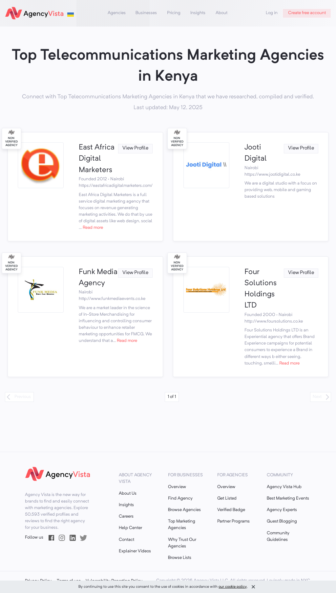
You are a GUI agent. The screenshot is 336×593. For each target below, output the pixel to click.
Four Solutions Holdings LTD (260, 289)
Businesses (146, 13)
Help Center (130, 528)
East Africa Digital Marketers (97, 159)
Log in (272, 13)
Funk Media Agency (98, 277)
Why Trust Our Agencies (182, 543)
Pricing (173, 13)
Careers (126, 516)
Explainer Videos (135, 551)
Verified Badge (231, 510)
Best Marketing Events (288, 498)
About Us (127, 493)
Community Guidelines (278, 536)
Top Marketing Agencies (181, 524)
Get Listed (227, 498)
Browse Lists (179, 558)
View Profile (135, 148)
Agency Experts (282, 510)
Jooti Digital (255, 153)
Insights (197, 13)
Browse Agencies (184, 510)
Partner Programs (233, 521)
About (221, 13)
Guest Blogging (282, 521)
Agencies (117, 13)
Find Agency (180, 498)
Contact (126, 540)
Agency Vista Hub (284, 487)
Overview (177, 487)
